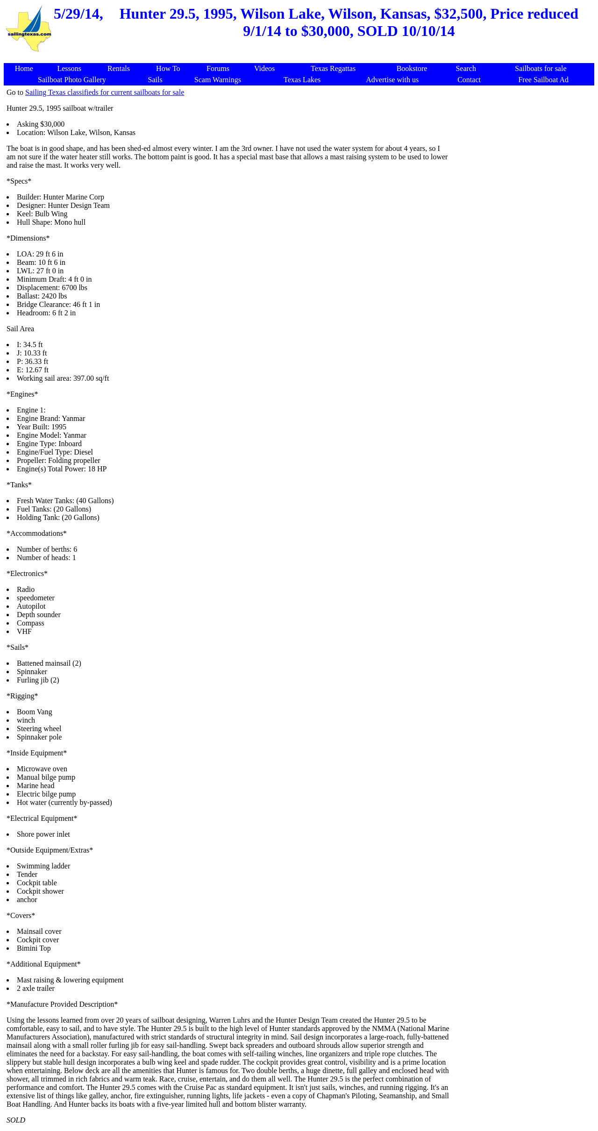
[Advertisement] (301, 58)
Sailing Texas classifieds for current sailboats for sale (104, 92)
